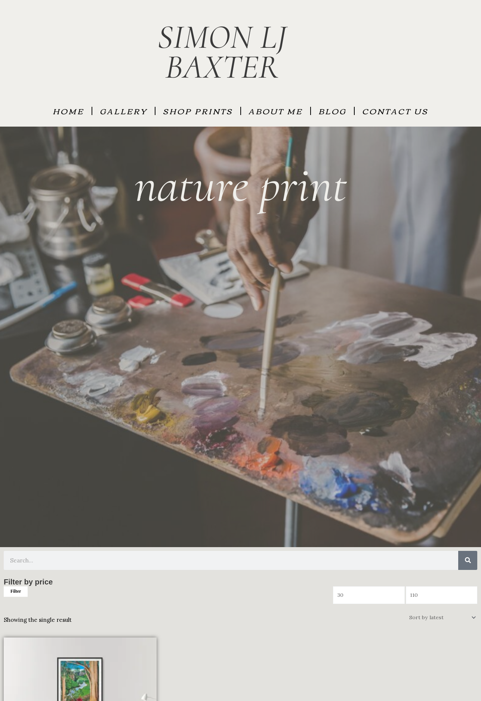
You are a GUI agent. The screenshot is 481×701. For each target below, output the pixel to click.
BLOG (332, 111)
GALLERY (123, 111)
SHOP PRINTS (198, 111)
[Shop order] (440, 618)
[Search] (467, 560)
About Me (276, 111)
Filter (15, 591)
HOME (68, 111)
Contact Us (395, 111)
